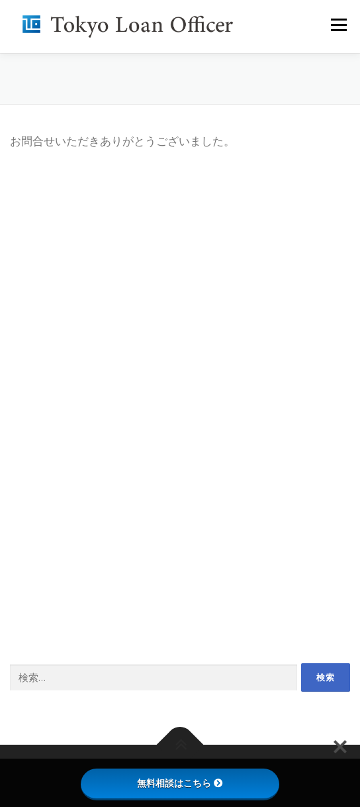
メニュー (338, 24)
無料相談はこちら (180, 783)
